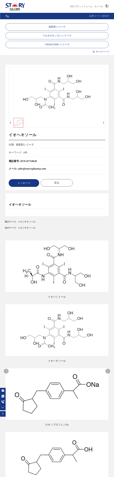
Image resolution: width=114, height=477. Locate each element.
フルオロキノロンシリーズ (56, 35)
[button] (6, 371)
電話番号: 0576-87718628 (23, 161)
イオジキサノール (27, 227)
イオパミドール (57, 296)
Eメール (99, 6)
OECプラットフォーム (81, 6)
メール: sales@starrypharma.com (27, 168)
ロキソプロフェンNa (57, 424)
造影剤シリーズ (57, 27)
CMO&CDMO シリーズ (57, 44)
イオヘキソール (57, 360)
